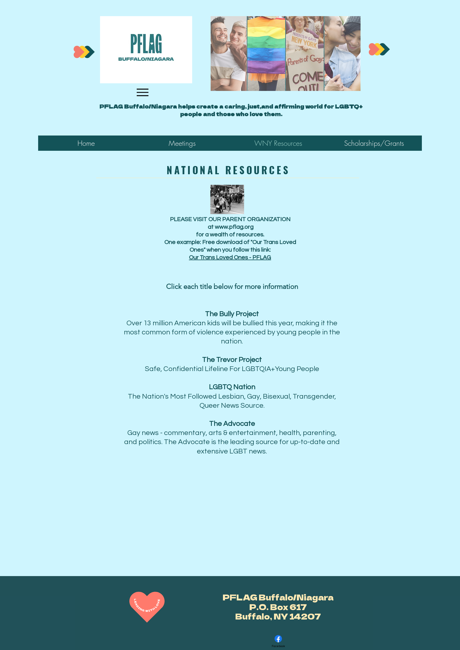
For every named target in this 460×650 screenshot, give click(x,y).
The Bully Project (232, 314)
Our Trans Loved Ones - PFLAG (230, 257)
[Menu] (142, 92)
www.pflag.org (234, 227)
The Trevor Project (232, 359)
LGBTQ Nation (232, 387)
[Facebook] (278, 641)
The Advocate (232, 423)
